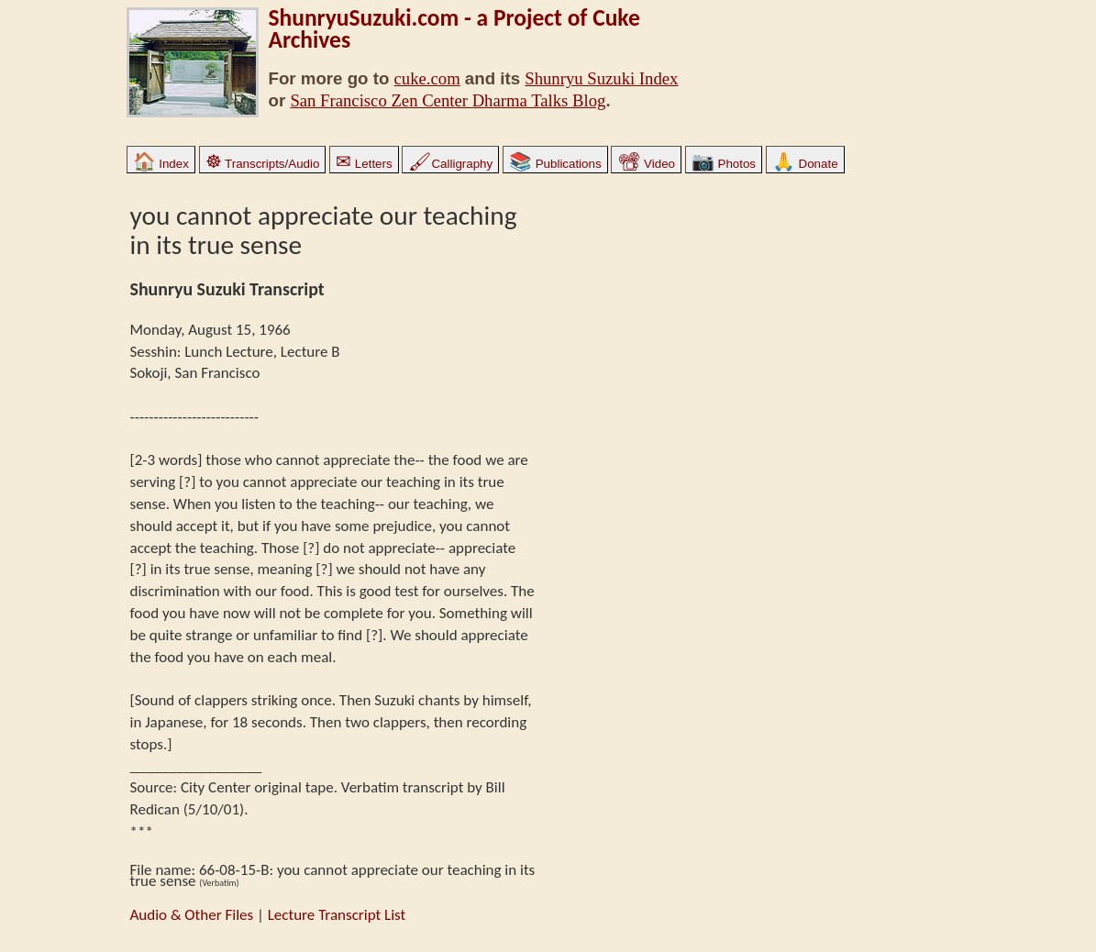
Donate (805, 164)
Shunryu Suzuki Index (601, 78)
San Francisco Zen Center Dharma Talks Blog (447, 100)
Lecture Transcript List (337, 914)
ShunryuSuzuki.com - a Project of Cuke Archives (454, 29)
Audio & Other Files (192, 914)
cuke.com (427, 78)
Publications (555, 164)
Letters (364, 164)
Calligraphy (450, 164)
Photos (724, 164)
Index (161, 164)
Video (646, 164)
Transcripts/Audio (262, 164)
